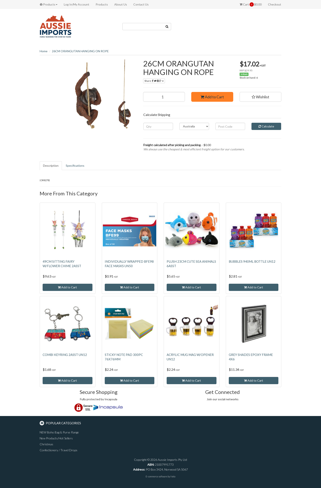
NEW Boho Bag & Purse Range (59, 432)
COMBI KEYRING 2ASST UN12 (65, 355)
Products (48, 4)
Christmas (46, 444)
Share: (154, 80)
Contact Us (141, 4)
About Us (120, 4)
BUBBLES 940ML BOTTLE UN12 (252, 261)
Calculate (266, 126)
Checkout (274, 4)
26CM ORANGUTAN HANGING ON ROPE (80, 51)
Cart (251, 4)
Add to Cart (212, 96)
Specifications (75, 165)
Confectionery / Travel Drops (58, 450)
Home (43, 51)
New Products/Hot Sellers (56, 438)
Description (51, 165)
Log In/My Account (76, 4)
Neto (172, 476)
